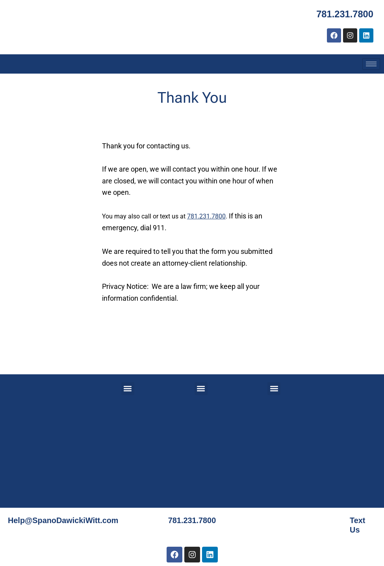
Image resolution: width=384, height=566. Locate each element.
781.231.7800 (344, 14)
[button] (127, 388)
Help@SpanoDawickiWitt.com (63, 520)
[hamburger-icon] (371, 64)
